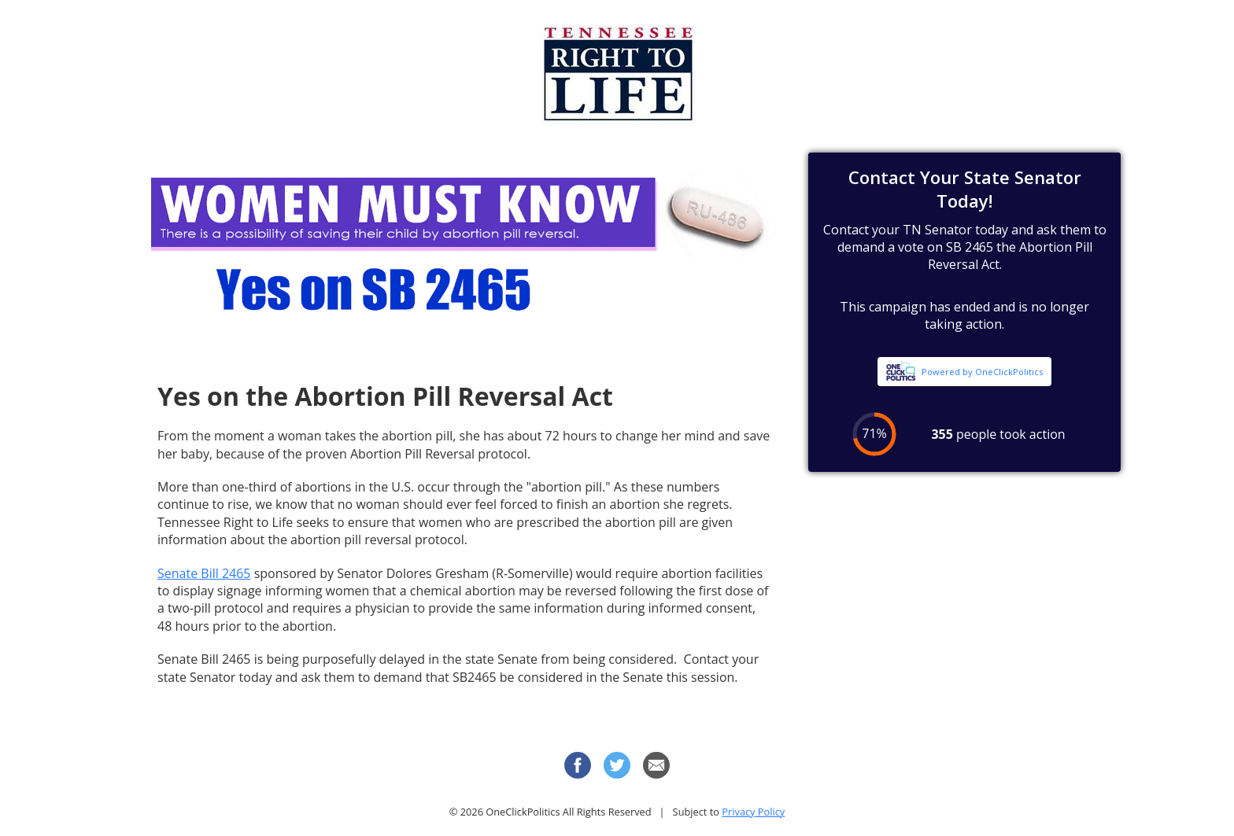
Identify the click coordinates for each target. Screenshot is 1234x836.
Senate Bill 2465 (204, 573)
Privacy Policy (753, 812)
